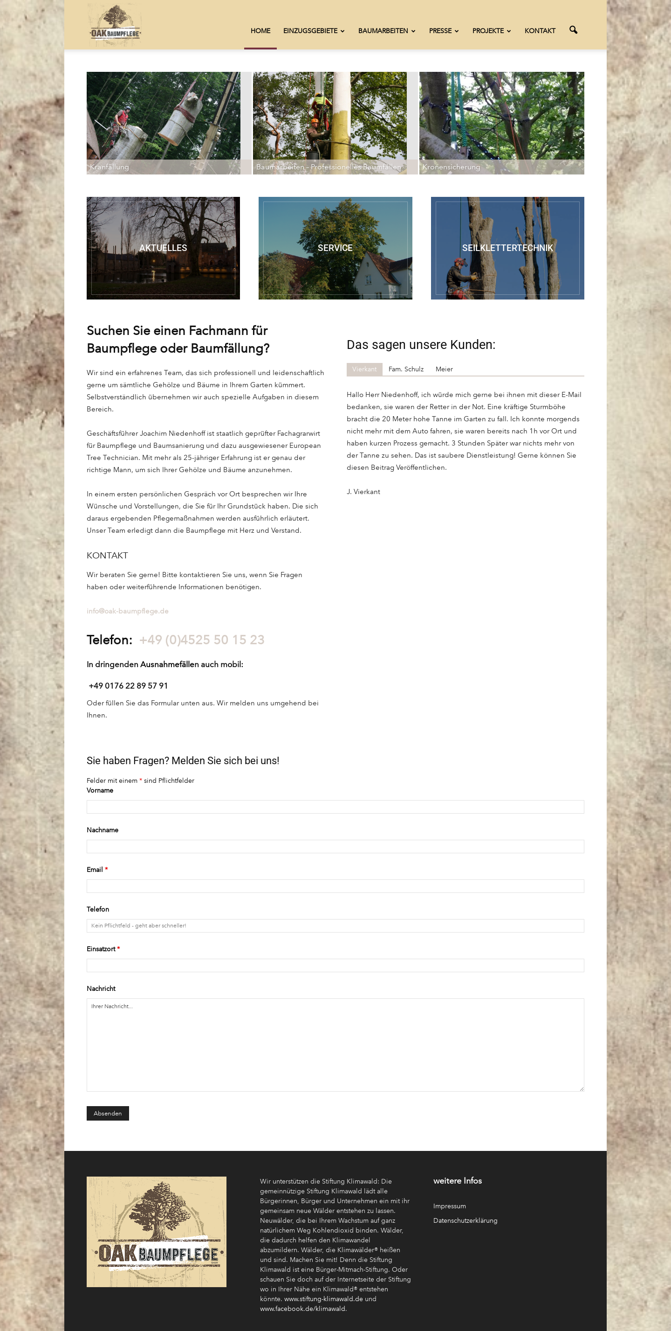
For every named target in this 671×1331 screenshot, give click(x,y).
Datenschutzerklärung (465, 1221)
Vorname (100, 790)
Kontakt (540, 31)
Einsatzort (103, 949)
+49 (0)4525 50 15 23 (202, 640)
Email (97, 870)
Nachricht (101, 989)
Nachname (102, 830)
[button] (573, 30)
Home (260, 31)
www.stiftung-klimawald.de (323, 1299)
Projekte (491, 31)
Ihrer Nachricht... (335, 1045)
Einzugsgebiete (314, 31)
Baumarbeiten (387, 31)
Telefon (98, 909)
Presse (444, 31)
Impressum (449, 1206)
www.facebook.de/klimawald (302, 1309)
